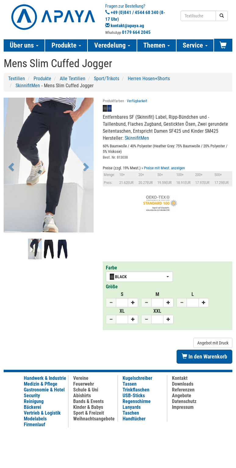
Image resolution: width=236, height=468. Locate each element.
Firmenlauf (34, 424)
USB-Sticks (134, 395)
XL (122, 311)
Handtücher (134, 419)
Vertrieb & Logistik (42, 413)
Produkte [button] (66, 45)
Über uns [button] (24, 45)
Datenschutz (184, 401)
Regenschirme (137, 401)
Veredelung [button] (112, 45)
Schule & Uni (85, 390)
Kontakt (180, 378)
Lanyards (132, 407)
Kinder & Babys (88, 407)
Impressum (183, 407)
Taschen (131, 413)
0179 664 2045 (136, 32)
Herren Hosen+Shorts (149, 78)
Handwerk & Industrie (45, 378)
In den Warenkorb (204, 356)
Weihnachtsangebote (94, 419)
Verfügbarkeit (137, 101)
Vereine (80, 378)
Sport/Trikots (106, 78)
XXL (157, 311)
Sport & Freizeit (88, 413)
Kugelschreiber (137, 378)
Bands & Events (88, 401)
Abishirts (82, 395)
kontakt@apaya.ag (127, 25)
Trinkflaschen (136, 390)
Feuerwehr (83, 384)
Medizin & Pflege (40, 384)
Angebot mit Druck (212, 342)
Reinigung (34, 401)
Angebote (181, 395)
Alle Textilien (72, 78)
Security (32, 395)
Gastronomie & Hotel (44, 390)
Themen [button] (156, 45)
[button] (10, 165)
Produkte (42, 78)
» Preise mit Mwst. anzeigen (163, 168)
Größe (112, 287)
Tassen (130, 384)
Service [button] (195, 45)
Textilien (16, 78)
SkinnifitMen (28, 85)
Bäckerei (32, 407)
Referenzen (183, 390)
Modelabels (35, 419)
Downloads (182, 384)
